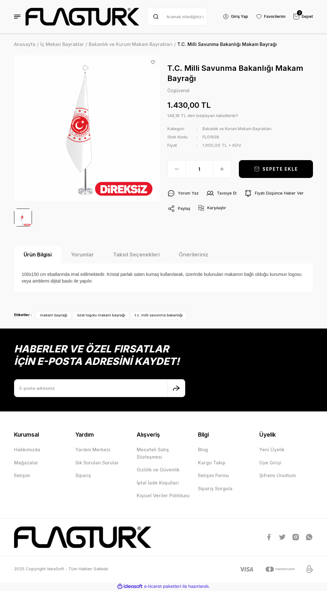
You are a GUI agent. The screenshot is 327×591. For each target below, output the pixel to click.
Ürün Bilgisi (38, 254)
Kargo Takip (211, 462)
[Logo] (82, 17)
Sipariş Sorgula (215, 488)
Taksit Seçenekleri (136, 254)
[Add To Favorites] (153, 62)
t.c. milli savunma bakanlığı (159, 315)
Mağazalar (26, 462)
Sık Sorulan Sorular (97, 462)
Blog (203, 449)
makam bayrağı (53, 315)
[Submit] (176, 388)
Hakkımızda (27, 449)
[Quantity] (199, 169)
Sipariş (83, 475)
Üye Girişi (270, 462)
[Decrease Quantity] (177, 169)
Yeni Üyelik (272, 449)
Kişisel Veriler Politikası (163, 495)
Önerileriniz (193, 254)
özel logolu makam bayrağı (101, 315)
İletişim (22, 475)
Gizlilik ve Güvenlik (158, 469)
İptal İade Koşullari (158, 482)
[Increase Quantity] (222, 169)
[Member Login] (234, 16)
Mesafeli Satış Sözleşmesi (153, 453)
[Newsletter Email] (99, 388)
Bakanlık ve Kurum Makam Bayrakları (240, 128)
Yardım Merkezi (92, 449)
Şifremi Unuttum (277, 475)
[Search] (176, 17)
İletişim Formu (213, 475)
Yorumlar (82, 254)
